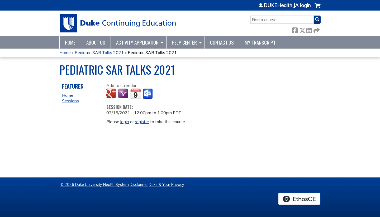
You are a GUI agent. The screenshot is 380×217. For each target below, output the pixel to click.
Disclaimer (139, 184)
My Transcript (260, 42)
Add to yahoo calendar (123, 94)
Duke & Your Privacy (166, 184)
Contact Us (222, 42)
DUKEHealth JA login (287, 5)
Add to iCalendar (135, 93)
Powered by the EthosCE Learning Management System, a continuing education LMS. (299, 198)
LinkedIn (309, 29)
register (142, 121)
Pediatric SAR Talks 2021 (99, 52)
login (124, 121)
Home (70, 42)
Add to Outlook (148, 94)
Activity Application (137, 42)
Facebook (294, 29)
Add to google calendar (111, 94)
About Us (95, 42)
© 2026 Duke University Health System (94, 184)
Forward (316, 29)
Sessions (70, 100)
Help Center (184, 42)
